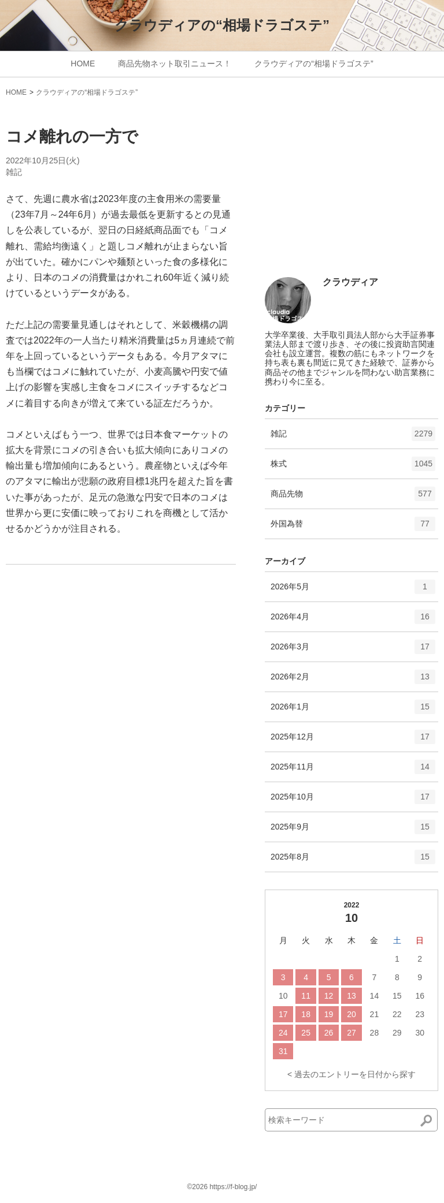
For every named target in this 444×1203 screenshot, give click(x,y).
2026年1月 (353, 711)
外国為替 (353, 528)
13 (351, 995)
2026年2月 (353, 681)
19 (329, 1014)
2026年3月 (353, 651)
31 (283, 1051)
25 (305, 1032)
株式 (353, 468)
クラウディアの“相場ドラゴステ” (222, 25)
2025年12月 (353, 741)
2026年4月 (353, 621)
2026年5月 (353, 591)
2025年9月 (353, 831)
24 (283, 1032)
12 (329, 995)
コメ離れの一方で (72, 136)
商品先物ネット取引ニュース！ (174, 63)
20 (351, 1014)
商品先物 (353, 498)
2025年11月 (353, 771)
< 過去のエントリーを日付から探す (351, 1074)
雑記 (14, 172)
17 (283, 1014)
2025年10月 (353, 801)
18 (305, 1014)
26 (329, 1032)
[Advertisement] (351, 191)
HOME (83, 63)
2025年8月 (353, 861)
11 (305, 995)
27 (351, 1032)
